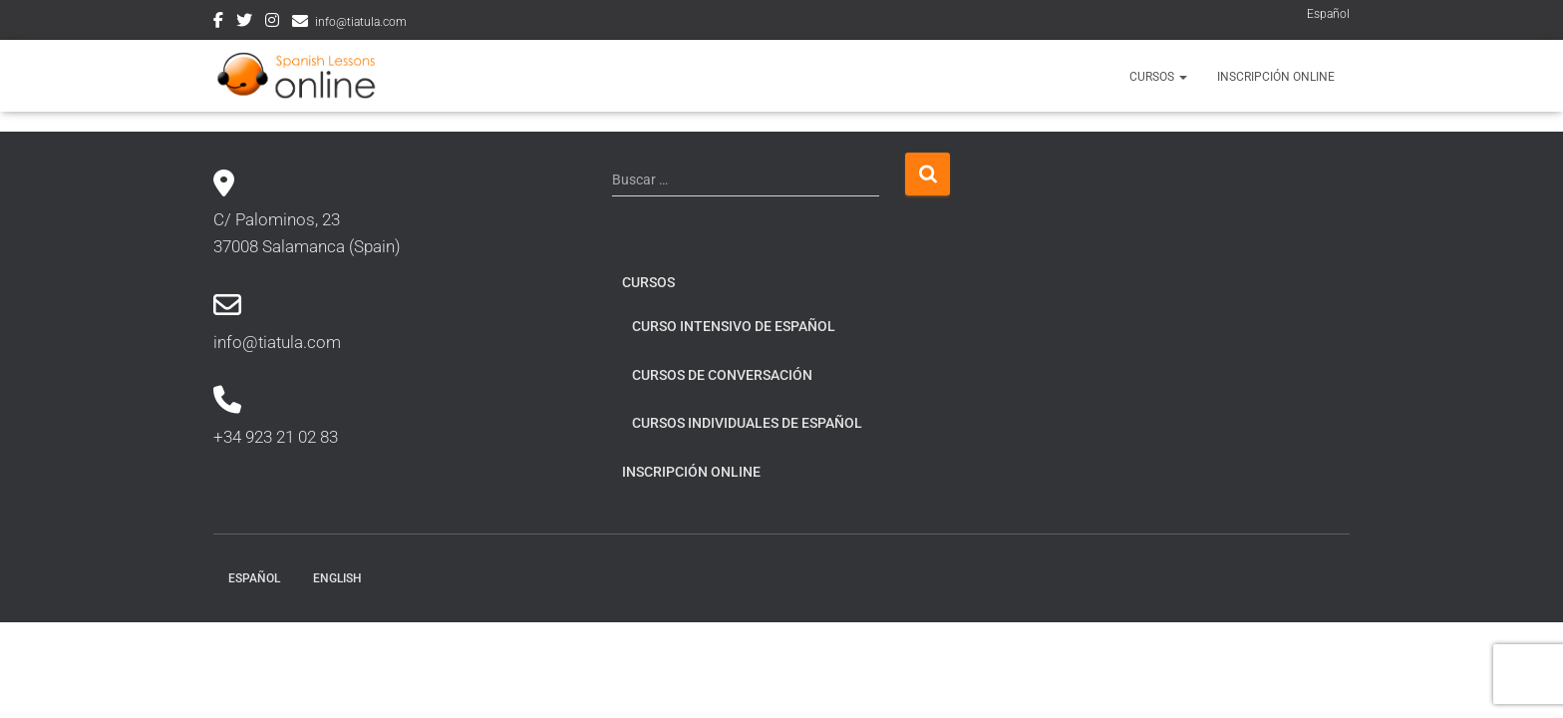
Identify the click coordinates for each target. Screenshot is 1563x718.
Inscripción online (1276, 77)
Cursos (1158, 77)
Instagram (272, 23)
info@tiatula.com (361, 22)
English (337, 578)
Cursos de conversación (722, 375)
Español (1328, 14)
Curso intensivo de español (733, 326)
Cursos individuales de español (747, 423)
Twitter (244, 23)
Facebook (218, 23)
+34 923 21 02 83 (275, 437)
